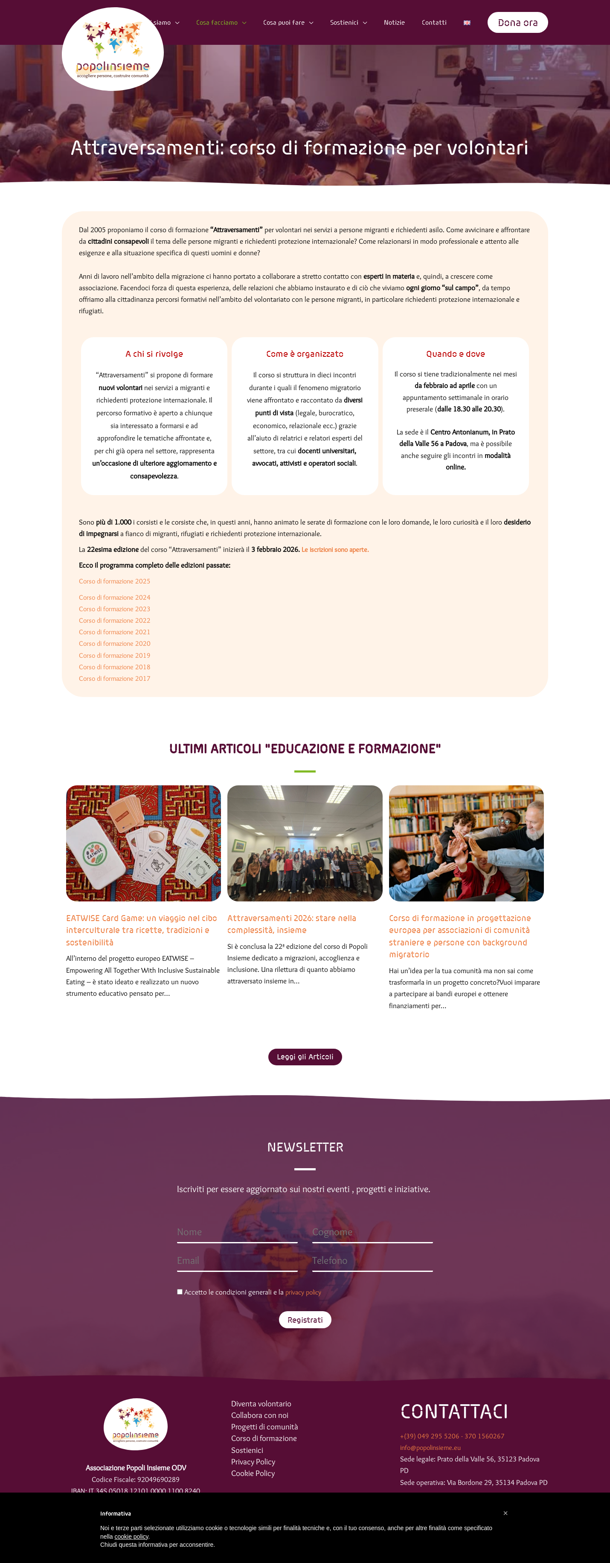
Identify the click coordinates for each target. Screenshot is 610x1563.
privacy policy (305, 1292)
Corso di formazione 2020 (117, 643)
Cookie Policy (254, 1476)
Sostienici (366, 22)
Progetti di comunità (265, 1428)
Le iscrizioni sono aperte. (338, 549)
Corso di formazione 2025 (117, 581)
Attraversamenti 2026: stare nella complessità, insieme (293, 924)
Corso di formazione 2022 (118, 620)
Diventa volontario (262, 1404)
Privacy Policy (254, 1464)
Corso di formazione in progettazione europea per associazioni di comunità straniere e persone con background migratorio (462, 936)
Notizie (410, 22)
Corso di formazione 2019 (117, 655)
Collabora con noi (261, 1416)
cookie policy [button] (131, 1536)
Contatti (444, 22)
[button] (518, 22)
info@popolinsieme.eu (433, 1447)
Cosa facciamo (251, 22)
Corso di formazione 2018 (117, 666)
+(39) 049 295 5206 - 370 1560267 (452, 1436)
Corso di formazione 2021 (117, 631)
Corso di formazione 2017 (117, 678)
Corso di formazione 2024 (117, 597)
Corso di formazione (265, 1440)
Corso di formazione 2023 (118, 608)
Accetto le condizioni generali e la (251, 1292)
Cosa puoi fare (312, 22)
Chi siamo (197, 22)
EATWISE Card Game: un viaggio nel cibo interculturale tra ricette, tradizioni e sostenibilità (136, 930)
